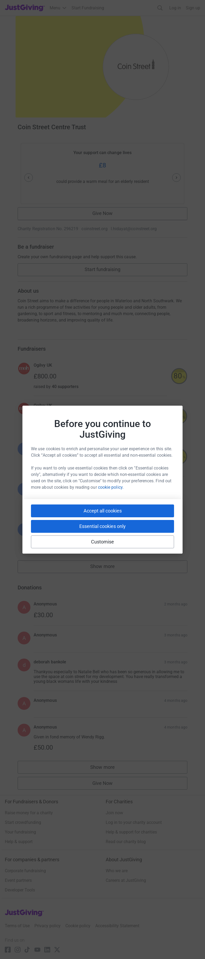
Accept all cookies (103, 511)
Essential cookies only (102, 526)
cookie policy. (111, 487)
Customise (102, 542)
